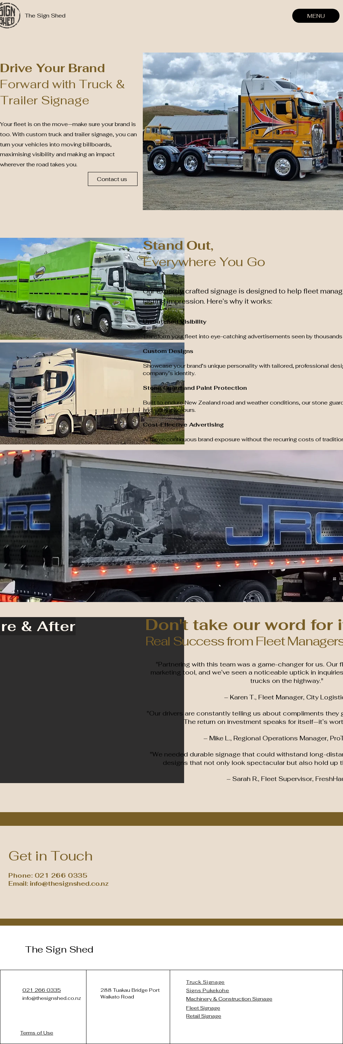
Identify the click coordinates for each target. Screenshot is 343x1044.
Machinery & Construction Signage (229, 999)
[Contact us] (113, 179)
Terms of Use (36, 1033)
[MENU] (316, 16)
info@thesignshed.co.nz (51, 998)
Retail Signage (203, 1016)
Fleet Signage (203, 1008)
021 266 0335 (41, 990)
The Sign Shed (59, 949)
